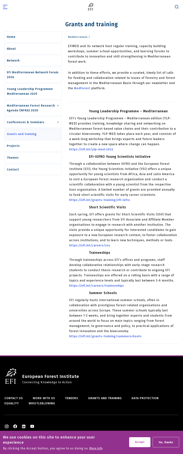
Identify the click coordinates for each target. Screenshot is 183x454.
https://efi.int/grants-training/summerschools (105, 336)
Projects (13, 146)
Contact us (13, 398)
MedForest (82, 88)
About (11, 48)
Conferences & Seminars (25, 122)
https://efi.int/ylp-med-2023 (91, 149)
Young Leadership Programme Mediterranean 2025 (30, 91)
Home (11, 37)
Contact (13, 169)
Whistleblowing (42, 403)
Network (13, 60)
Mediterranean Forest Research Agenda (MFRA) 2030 (31, 108)
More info (96, 450)
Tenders (71, 398)
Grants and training (22, 134)
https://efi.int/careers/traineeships (96, 285)
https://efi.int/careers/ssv (89, 245)
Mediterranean (78, 37)
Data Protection (145, 398)
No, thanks (166, 443)
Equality (11, 403)
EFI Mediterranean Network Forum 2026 (32, 75)
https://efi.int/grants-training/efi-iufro (99, 200)
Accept (140, 443)
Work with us (44, 398)
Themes (13, 157)
